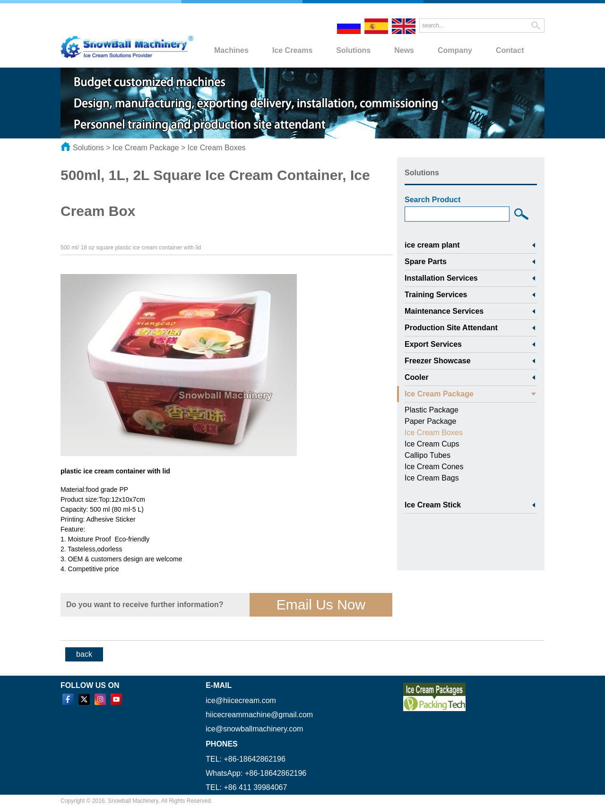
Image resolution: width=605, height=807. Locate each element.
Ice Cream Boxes (217, 148)
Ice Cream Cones (434, 467)
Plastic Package (431, 410)
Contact (510, 50)
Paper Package (430, 421)
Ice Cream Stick (433, 505)
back (84, 654)
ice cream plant (432, 245)
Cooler (417, 377)
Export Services (433, 344)
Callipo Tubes (427, 455)
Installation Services (441, 278)
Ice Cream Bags (432, 478)
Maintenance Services (444, 311)
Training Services (436, 295)
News (404, 50)
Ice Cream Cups (432, 444)
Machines (231, 50)
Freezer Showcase (438, 361)
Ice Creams (292, 50)
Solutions (353, 50)
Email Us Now (321, 604)
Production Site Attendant (451, 328)
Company (455, 50)
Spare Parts (426, 262)
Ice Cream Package (145, 148)
